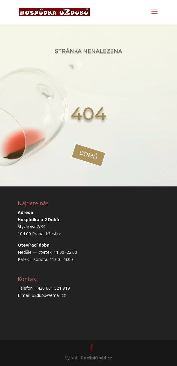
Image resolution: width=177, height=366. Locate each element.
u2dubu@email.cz (49, 295)
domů (89, 155)
